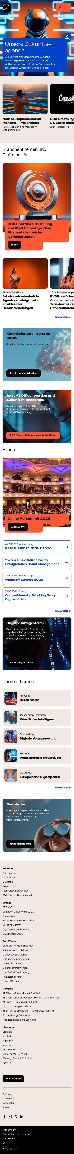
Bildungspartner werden (15, 968)
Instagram (10, 1117)
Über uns (8, 1027)
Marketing (8, 882)
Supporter (8, 1041)
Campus (8, 989)
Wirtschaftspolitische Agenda (18, 895)
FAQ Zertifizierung (12, 977)
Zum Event (18, 527)
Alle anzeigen (63, 317)
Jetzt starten (9, 1050)
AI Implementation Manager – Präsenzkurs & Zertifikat (31, 998)
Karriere (7, 1063)
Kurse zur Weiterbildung (15, 950)
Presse (6, 1108)
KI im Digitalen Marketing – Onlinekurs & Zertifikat (28, 1011)
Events (7, 903)
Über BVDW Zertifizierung (16, 973)
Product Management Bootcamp (19, 1020)
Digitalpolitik (9, 878)
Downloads (8, 1099)
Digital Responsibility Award (17, 930)
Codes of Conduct (12, 964)
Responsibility (10, 887)
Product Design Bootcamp (16, 1016)
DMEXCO (7, 908)
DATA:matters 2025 (13, 934)
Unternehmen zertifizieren (16, 959)
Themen (8, 869)
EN (4, 1143)
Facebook (4, 1117)
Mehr (14, 245)
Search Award (10, 916)
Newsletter (8, 1103)
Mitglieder (8, 1036)
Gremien (7, 1032)
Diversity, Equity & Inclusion (17, 1059)
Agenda (19, 61)
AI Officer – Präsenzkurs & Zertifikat (21, 993)
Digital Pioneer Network (15, 1054)
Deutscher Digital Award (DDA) (18, 912)
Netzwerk (8, 1045)
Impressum (9, 1139)
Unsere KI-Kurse (11, 981)
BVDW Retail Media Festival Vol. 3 (20, 921)
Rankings (7, 1094)
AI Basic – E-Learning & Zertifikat (20, 1002)
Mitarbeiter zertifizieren (15, 955)
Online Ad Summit (12, 925)
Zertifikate (9, 941)
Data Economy (10, 873)
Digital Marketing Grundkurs (17, 1007)
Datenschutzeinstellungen (16, 1134)
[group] (25, 108)
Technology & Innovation (15, 891)
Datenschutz (9, 1130)
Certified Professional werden (18, 946)
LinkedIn (22, 1117)
